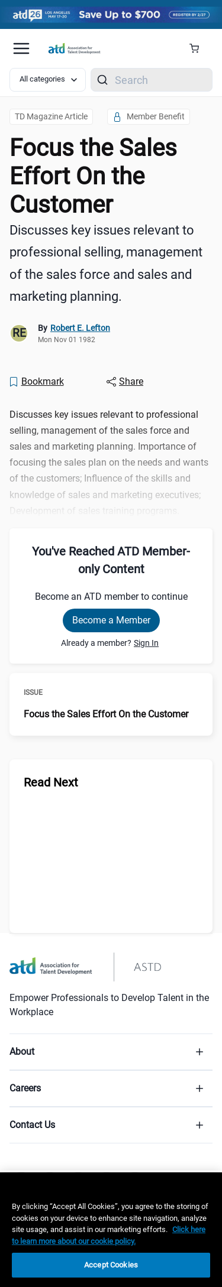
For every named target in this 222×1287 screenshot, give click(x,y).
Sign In (146, 643)
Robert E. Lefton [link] (80, 328)
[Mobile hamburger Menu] (21, 48)
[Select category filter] (47, 80)
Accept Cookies (111, 1264)
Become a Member (111, 620)
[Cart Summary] (199, 48)
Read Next (51, 782)
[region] (111, 1229)
